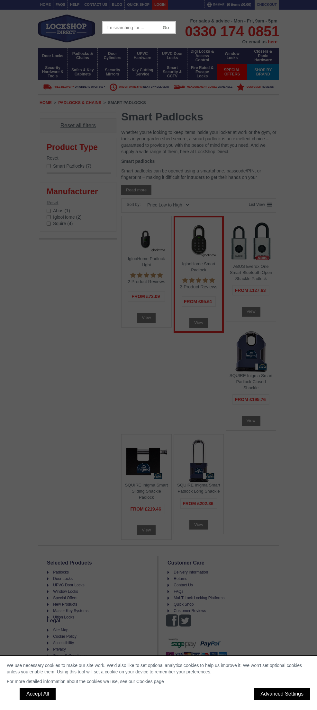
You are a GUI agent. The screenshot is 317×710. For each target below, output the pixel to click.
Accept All (37, 694)
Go (166, 27)
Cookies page (150, 681)
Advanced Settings (282, 694)
